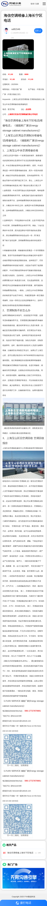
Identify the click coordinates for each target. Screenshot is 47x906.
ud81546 (15, 29)
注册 (37, 4)
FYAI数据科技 (29, 897)
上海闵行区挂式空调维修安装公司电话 (23, 114)
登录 (32, 4)
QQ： (26, 109)
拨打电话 (23, 903)
